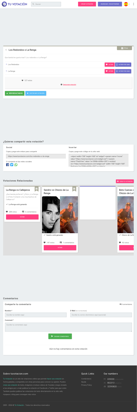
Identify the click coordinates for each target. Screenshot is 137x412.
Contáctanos (86, 379)
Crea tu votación (125, 181)
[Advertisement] (68, 27)
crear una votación (10, 385)
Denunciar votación (68, 84)
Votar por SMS (123, 64)
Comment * (9, 320)
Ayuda (83, 382)
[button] (127, 4)
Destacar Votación (35, 93)
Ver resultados (14, 93)
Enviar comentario (60, 336)
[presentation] (22, 338)
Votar (109, 64)
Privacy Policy (86, 385)
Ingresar (110, 4)
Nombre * (8, 311)
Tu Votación (7, 379)
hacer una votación (54, 379)
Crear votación (87, 4)
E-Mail (78, 311)
